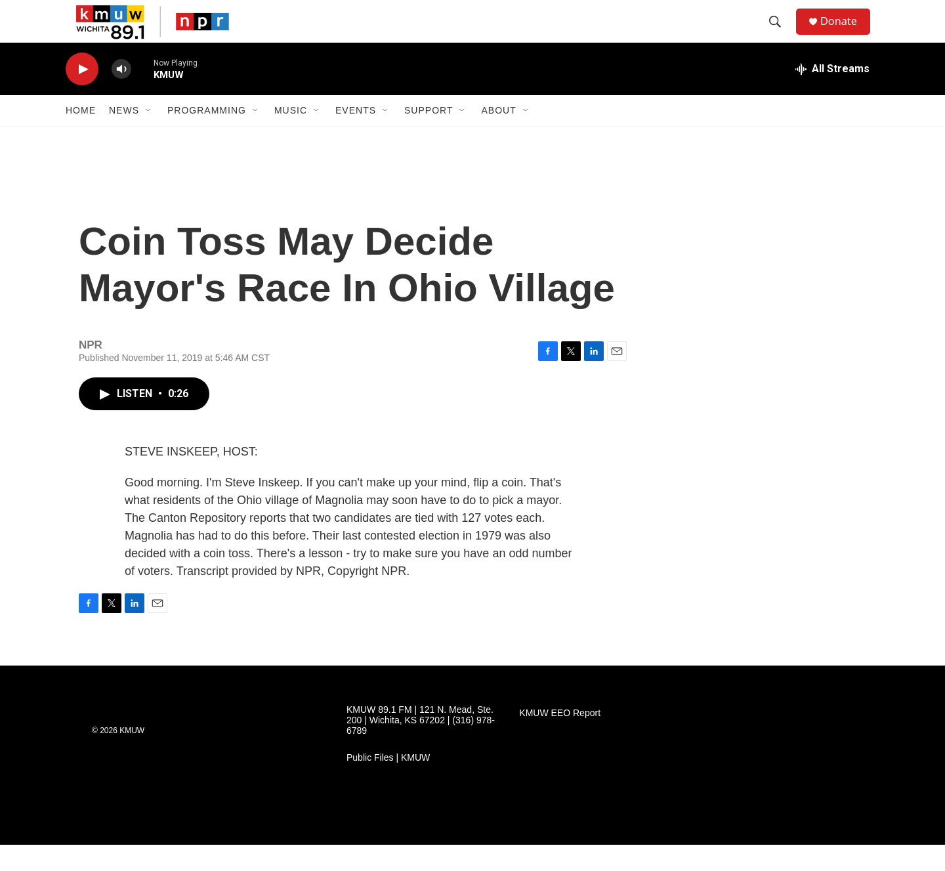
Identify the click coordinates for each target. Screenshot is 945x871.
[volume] (121, 95)
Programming (206, 136)
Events (355, 136)
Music (290, 136)
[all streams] (832, 95)
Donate (846, 34)
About (498, 136)
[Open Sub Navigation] (149, 136)
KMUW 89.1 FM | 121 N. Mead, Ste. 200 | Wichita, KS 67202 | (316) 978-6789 (420, 746)
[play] (82, 95)
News (124, 136)
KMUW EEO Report (559, 739)
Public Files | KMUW (388, 784)
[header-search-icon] (780, 35)
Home (81, 136)
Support (428, 136)
